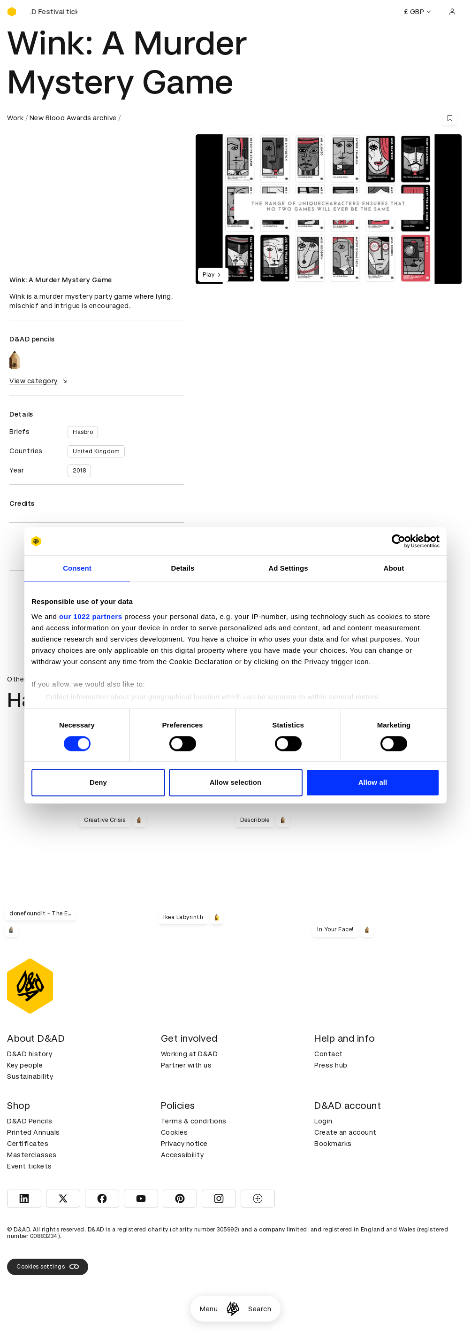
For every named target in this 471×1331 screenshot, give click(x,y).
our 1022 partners (90, 616)
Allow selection (236, 783)
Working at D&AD (189, 1054)
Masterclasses (32, 1155)
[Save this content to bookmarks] (450, 118)
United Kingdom (96, 451)
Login (323, 1121)
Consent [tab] (77, 568)
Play (213, 274)
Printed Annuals (33, 1132)
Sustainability (30, 1076)
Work (15, 118)
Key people (25, 1065)
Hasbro (83, 432)
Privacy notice (184, 1143)
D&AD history (29, 1054)
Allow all (372, 783)
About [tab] (394, 568)
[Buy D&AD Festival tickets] (53, 11)
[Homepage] (232, 1309)
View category (39, 381)
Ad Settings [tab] (288, 568)
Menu (209, 1309)
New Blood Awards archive (73, 118)
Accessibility (182, 1155)
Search (259, 1309)
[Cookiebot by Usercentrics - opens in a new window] (398, 541)
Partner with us (186, 1065)
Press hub (331, 1065)
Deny (98, 783)
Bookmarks (333, 1143)
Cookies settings (47, 1266)
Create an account (345, 1132)
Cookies (174, 1132)
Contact (328, 1054)
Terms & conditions (194, 1121)
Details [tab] (183, 568)
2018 (79, 470)
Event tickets (29, 1166)
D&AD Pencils (29, 1121)
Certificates (27, 1143)
